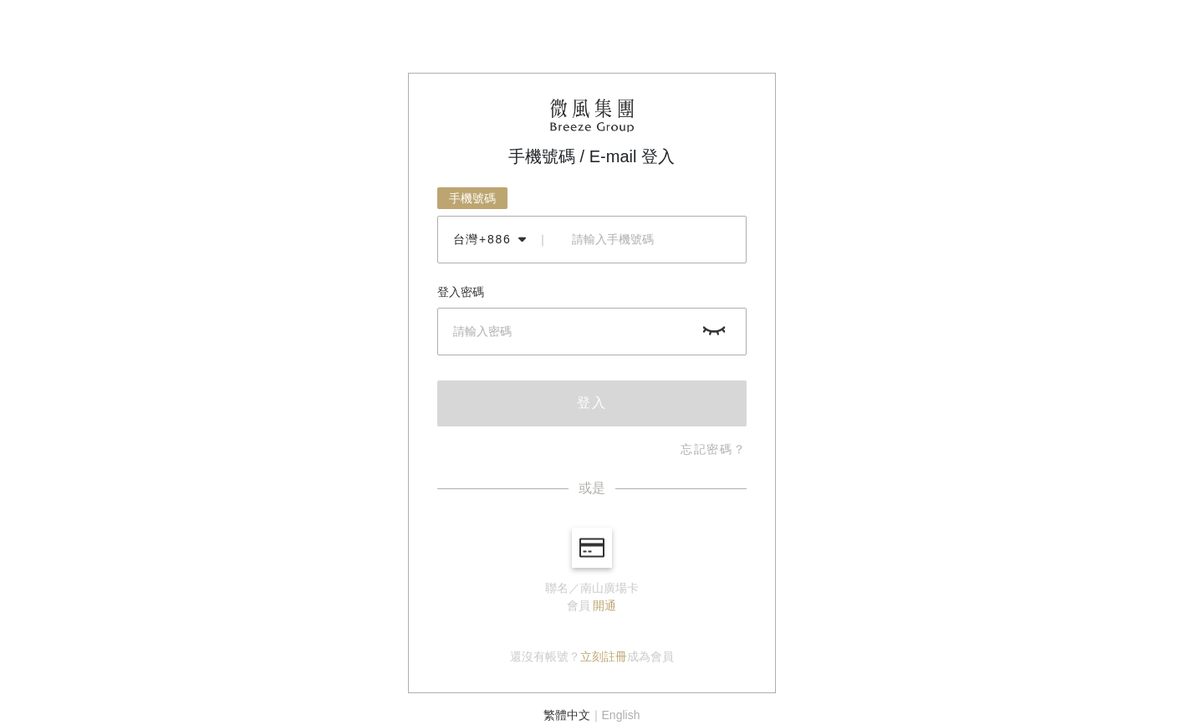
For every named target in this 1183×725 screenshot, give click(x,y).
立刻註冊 (603, 656)
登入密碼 (460, 292)
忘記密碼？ (714, 449)
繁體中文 (566, 715)
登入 (592, 403)
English (621, 715)
